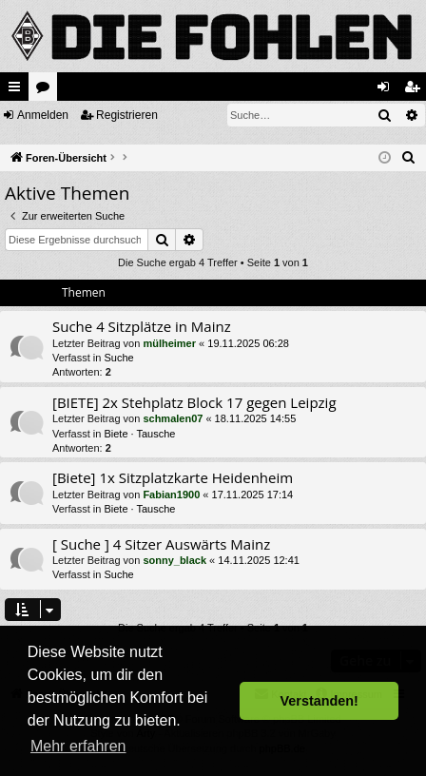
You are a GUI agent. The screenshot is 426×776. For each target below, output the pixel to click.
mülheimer (169, 343)
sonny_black (174, 560)
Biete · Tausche (139, 433)
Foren (46, 90)
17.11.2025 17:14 (253, 494)
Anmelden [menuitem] (387, 90)
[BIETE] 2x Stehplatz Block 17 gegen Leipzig (194, 402)
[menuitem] (408, 157)
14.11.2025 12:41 (259, 560)
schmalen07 (173, 418)
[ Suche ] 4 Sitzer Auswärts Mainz (161, 543)
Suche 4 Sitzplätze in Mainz (141, 326)
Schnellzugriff (18, 90)
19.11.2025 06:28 (248, 343)
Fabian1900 (171, 494)
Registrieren (127, 115)
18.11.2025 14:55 (256, 418)
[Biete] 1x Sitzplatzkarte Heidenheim (172, 477)
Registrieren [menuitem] (416, 90)
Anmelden (42, 115)
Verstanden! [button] (319, 700)
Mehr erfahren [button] (78, 746)
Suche (118, 357)
